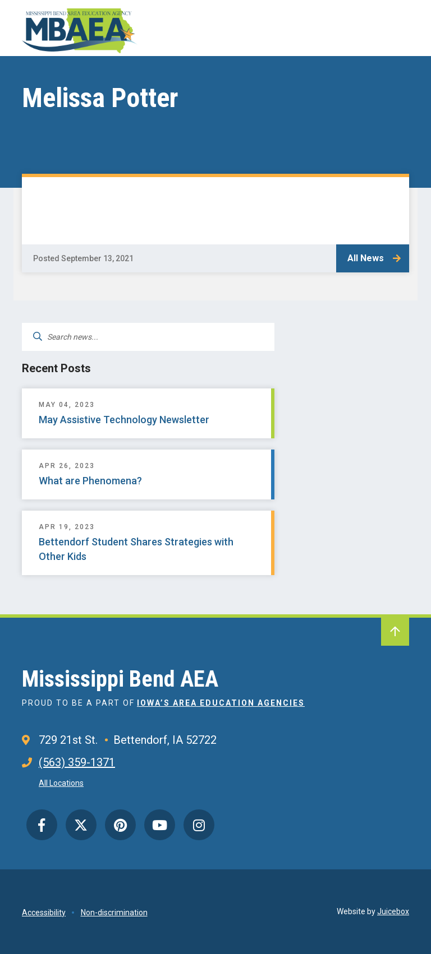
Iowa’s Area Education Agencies (221, 702)
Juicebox (393, 911)
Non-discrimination (114, 912)
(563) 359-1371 (77, 762)
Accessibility (44, 912)
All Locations (61, 783)
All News (365, 258)
